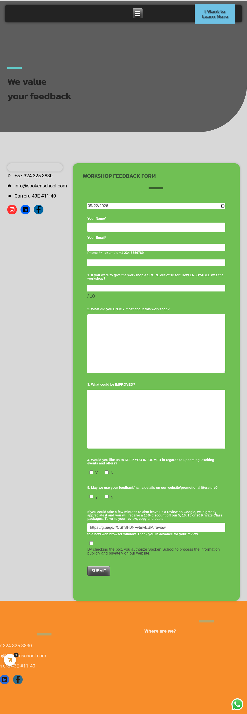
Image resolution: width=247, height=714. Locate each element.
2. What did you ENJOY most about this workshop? (128, 309)
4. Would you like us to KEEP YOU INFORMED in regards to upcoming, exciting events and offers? (150, 461)
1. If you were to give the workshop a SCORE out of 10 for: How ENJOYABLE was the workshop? (155, 276)
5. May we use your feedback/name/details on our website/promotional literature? (152, 487)
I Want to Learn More (215, 13)
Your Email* (96, 237)
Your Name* (156, 224)
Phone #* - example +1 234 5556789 (115, 252)
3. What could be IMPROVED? (111, 384)
